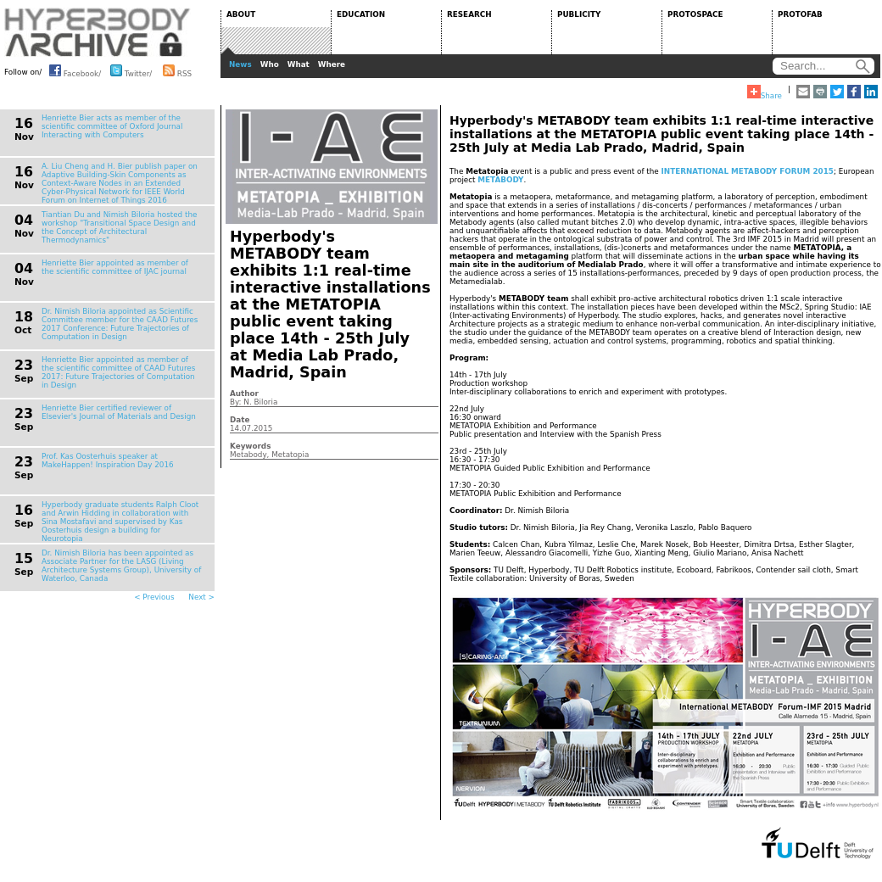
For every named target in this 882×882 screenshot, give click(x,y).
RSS (177, 70)
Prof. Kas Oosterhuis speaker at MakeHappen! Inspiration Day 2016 (108, 460)
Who (269, 64)
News (240, 64)
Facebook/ (75, 70)
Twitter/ (131, 70)
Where (331, 64)
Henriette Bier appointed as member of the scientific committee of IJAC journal (115, 267)
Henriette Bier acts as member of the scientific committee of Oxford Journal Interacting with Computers (112, 126)
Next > (201, 597)
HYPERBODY (97, 32)
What (298, 64)
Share (764, 92)
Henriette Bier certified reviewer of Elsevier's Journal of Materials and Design (119, 412)
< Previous (154, 597)
